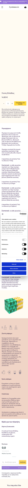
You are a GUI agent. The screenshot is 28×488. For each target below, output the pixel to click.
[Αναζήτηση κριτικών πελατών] (10, 462)
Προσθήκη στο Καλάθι (20, 103)
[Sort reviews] (21, 468)
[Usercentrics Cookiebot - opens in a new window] (20, 214)
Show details (19, 259)
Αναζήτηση (22, 462)
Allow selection (14, 268)
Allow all (14, 264)
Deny (14, 273)
